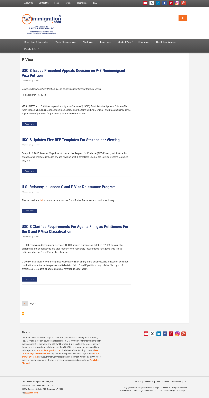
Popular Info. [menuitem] (30, 49)
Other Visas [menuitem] (143, 42)
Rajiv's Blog (176, 382)
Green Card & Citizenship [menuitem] (36, 42)
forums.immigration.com (48, 350)
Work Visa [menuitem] (88, 42)
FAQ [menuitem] (95, 3)
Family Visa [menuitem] (105, 42)
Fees (158, 382)
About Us (137, 382)
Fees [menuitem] (56, 3)
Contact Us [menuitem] (44, 3)
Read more (31, 124)
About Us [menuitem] (28, 3)
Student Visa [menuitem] (124, 42)
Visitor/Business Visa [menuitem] (65, 42)
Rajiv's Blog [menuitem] (82, 3)
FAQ (185, 382)
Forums (166, 382)
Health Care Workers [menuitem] (166, 42)
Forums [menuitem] (68, 3)
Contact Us (148, 382)
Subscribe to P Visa (23, 313)
